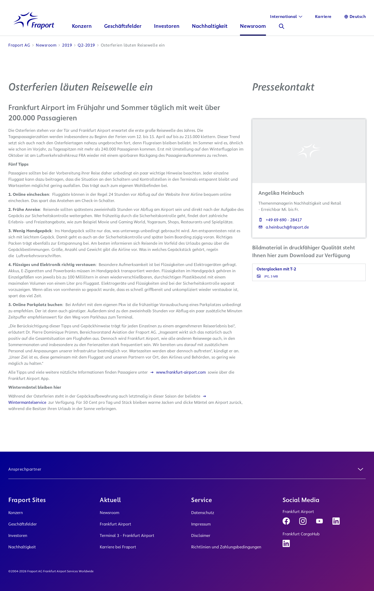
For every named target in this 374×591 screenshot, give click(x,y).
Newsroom (109, 512)
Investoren (17, 535)
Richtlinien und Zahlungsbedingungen (226, 547)
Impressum (201, 524)
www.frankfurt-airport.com (178, 376)
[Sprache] (355, 16)
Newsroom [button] (254, 30)
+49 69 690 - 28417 (280, 223)
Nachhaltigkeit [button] (210, 30)
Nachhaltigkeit (22, 547)
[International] (286, 16)
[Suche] (282, 30)
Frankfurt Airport (115, 524)
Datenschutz (202, 512)
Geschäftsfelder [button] (123, 30)
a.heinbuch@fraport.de (283, 231)
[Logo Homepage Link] (34, 24)
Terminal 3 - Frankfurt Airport (127, 535)
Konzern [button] (82, 30)
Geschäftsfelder (22, 524)
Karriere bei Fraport (118, 547)
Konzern (15, 512)
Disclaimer (200, 535)
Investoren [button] (167, 30)
